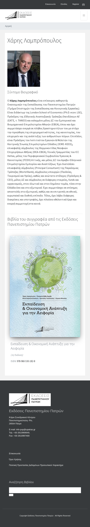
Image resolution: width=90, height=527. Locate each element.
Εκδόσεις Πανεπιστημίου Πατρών (40, 516)
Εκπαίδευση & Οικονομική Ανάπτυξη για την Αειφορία (43, 346)
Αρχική (8, 25)
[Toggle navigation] (83, 15)
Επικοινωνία (14, 453)
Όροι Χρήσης (15, 459)
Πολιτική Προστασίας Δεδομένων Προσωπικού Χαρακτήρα (36, 465)
